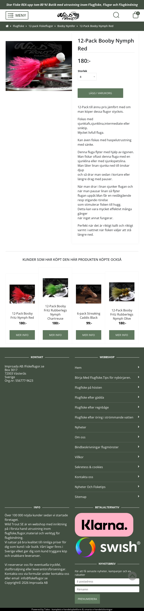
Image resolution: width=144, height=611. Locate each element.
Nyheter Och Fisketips (107, 487)
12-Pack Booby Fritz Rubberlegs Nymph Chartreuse (55, 312)
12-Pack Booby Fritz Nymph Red (22, 315)
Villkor (107, 457)
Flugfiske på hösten (107, 387)
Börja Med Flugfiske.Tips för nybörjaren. (107, 378)
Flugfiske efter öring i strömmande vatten (107, 417)
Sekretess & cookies (107, 467)
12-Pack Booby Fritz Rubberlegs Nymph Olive (121, 314)
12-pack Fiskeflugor (40, 26)
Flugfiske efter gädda (107, 397)
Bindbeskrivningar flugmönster (107, 447)
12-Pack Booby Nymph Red (96, 26)
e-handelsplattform (72, 609)
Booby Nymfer (66, 26)
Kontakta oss (107, 477)
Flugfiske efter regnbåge (107, 407)
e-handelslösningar (102, 609)
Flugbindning (128, 5)
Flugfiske (94, 5)
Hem (107, 368)
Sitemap (107, 497)
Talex (47, 609)
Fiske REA (20, 5)
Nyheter (107, 427)
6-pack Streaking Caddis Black (88, 315)
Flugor (107, 5)
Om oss (107, 437)
